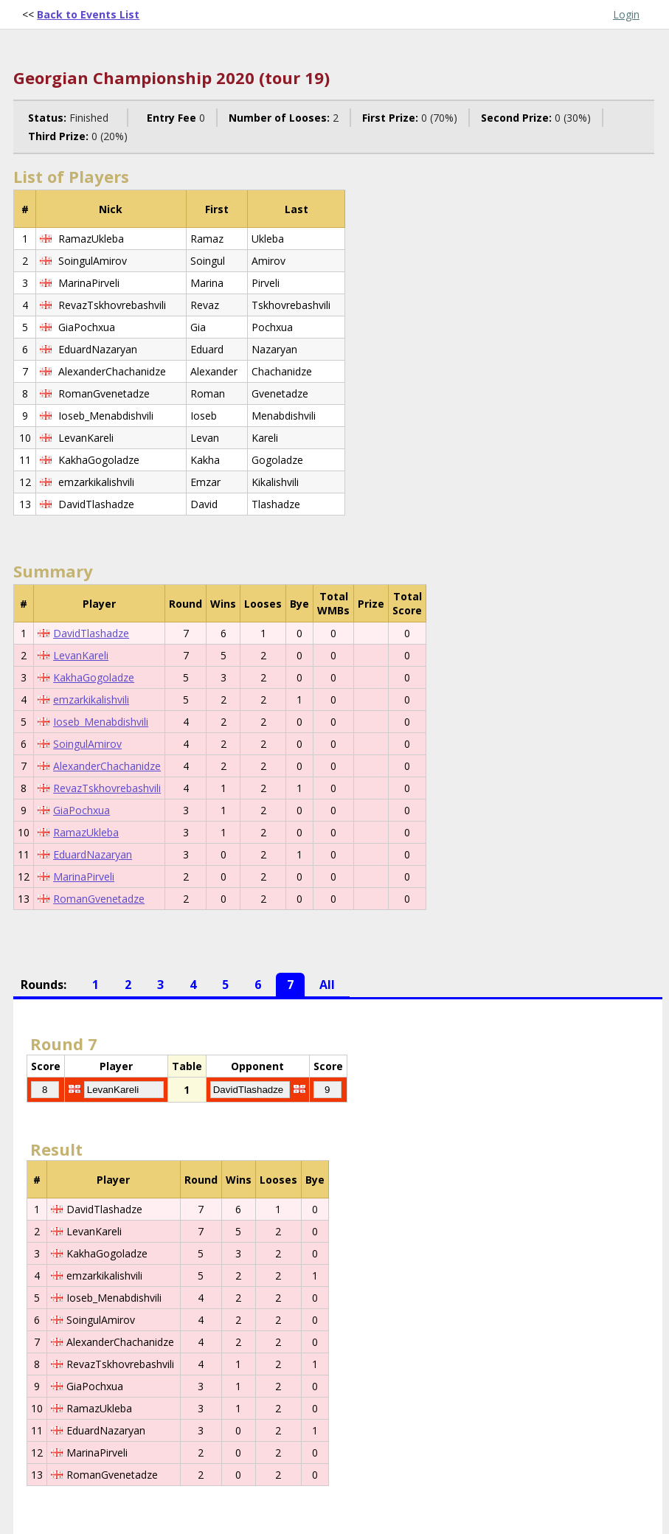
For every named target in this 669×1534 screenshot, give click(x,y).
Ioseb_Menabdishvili (100, 722)
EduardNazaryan (92, 854)
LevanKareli (80, 655)
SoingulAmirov (87, 744)
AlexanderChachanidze (107, 766)
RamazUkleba (86, 832)
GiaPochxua (81, 810)
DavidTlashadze (91, 633)
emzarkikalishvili (91, 700)
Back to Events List (88, 14)
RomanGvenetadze (99, 899)
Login (626, 14)
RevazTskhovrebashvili (107, 788)
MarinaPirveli (83, 877)
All (327, 984)
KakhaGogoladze (93, 677)
